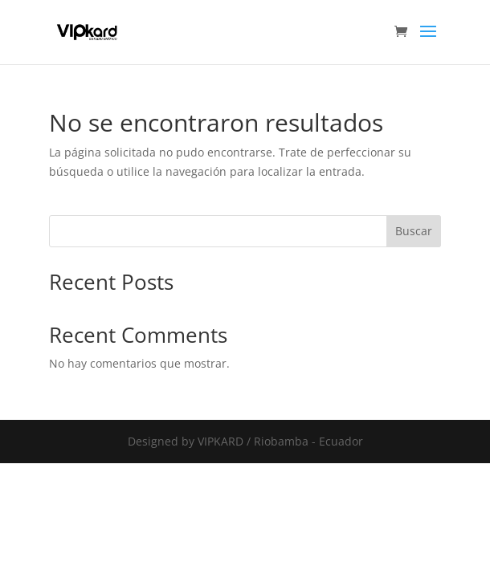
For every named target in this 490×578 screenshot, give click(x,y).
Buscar (413, 230)
